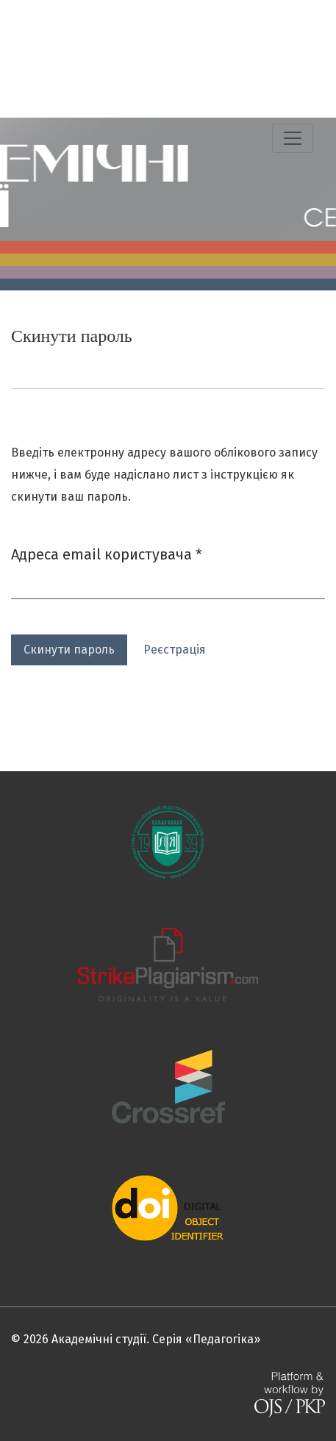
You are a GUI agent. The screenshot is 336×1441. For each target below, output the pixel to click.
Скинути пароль (69, 650)
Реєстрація (174, 650)
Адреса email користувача (106, 553)
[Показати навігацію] (292, 138)
